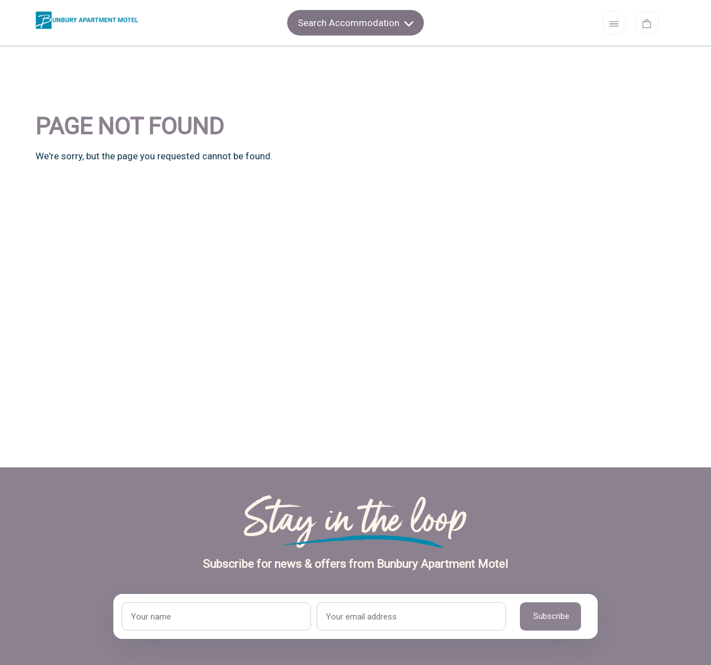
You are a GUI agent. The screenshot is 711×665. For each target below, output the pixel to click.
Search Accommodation (355, 22)
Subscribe (551, 616)
